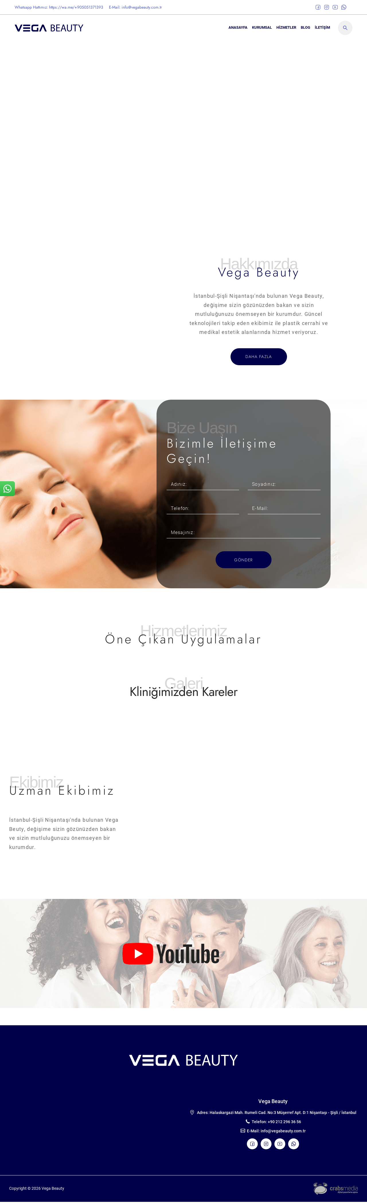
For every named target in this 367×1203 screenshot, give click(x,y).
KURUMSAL (262, 27)
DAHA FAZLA (258, 357)
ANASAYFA (238, 27)
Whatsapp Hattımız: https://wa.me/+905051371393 (59, 7)
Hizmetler (286, 27)
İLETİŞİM (322, 27)
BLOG (305, 27)
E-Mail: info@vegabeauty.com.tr (135, 7)
